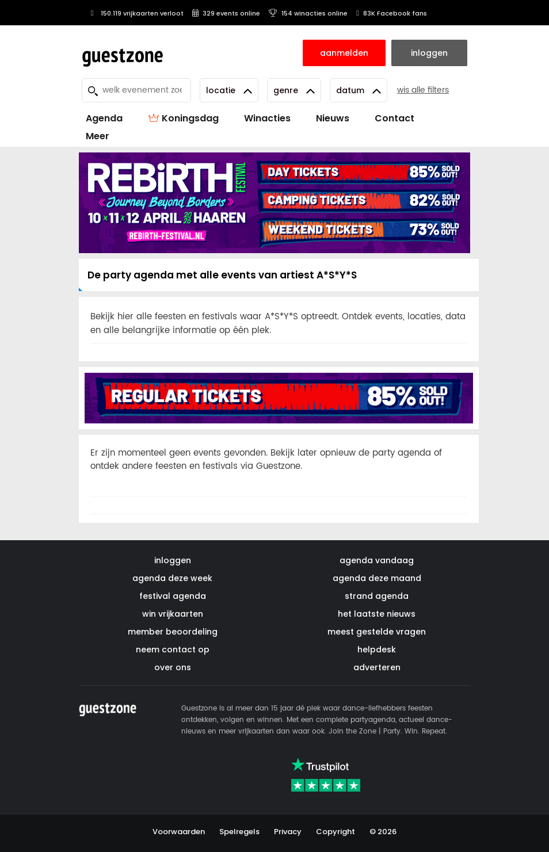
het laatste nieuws (376, 614)
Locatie (229, 90)
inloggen (172, 560)
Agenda (104, 118)
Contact (394, 118)
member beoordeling (173, 631)
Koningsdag (183, 118)
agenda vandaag (377, 560)
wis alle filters (423, 90)
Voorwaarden (178, 831)
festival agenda (172, 596)
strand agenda (377, 596)
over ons (172, 667)
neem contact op (172, 649)
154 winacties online (308, 13)
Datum (358, 90)
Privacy (288, 831)
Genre (294, 90)
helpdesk (376, 649)
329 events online (226, 13)
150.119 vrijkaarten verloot (135, 13)
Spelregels (239, 831)
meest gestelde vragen (376, 631)
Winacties (267, 118)
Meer (97, 136)
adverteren (377, 667)
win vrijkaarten (172, 614)
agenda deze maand (377, 578)
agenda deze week (172, 578)
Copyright (335, 831)
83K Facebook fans (391, 13)
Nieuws (332, 118)
